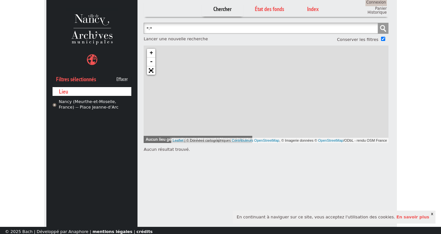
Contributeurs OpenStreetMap (256, 140)
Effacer (122, 79)
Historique (377, 12)
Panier (381, 8)
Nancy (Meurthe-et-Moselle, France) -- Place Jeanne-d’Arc (88, 104)
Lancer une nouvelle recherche (176, 38)
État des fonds (269, 9)
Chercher (222, 9)
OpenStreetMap (330, 140)
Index (313, 9)
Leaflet (178, 140)
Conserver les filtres (357, 39)
